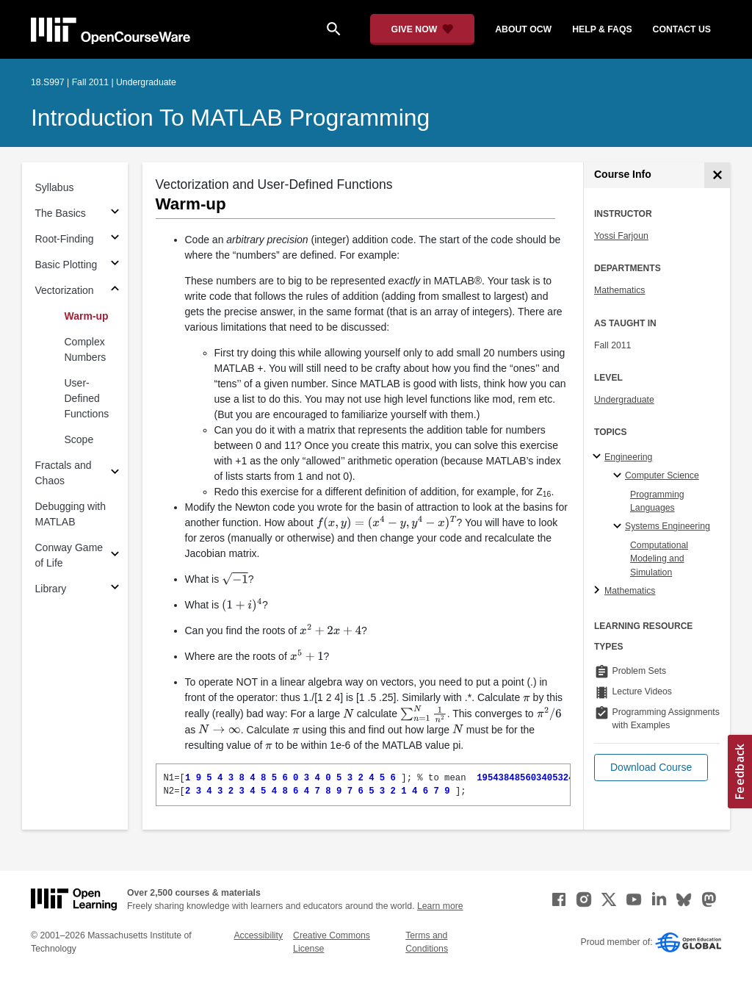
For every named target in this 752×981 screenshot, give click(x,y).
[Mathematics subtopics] (599, 590)
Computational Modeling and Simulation (659, 559)
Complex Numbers (85, 349)
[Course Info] (717, 175)
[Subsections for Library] (115, 589)
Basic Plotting (66, 264)
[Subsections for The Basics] (115, 213)
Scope (79, 439)
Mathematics (619, 290)
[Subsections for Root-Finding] (115, 239)
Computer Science (662, 475)
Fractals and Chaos (63, 472)
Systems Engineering (667, 526)
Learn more (440, 906)
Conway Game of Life (69, 555)
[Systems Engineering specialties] (619, 526)
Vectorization (64, 290)
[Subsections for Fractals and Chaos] (115, 474)
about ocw (523, 29)
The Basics (60, 213)
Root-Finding (64, 239)
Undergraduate (624, 400)
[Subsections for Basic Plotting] (115, 265)
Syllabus (54, 187)
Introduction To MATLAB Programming (230, 117)
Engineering (628, 457)
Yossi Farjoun (621, 236)
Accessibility (258, 935)
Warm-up (87, 316)
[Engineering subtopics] (599, 457)
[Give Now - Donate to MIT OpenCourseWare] (422, 29)
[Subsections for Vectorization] (115, 291)
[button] (651, 767)
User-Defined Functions (87, 398)
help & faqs (602, 29)
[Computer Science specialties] (619, 476)
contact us (682, 29)
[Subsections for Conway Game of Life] (115, 556)
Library (51, 588)
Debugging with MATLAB (70, 514)
